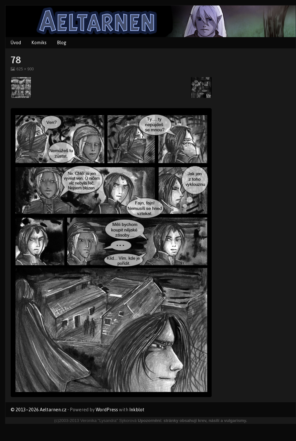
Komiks (39, 42)
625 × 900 (25, 69)
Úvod (16, 42)
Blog (61, 42)
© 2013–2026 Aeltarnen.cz (39, 409)
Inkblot (136, 409)
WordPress (107, 409)
